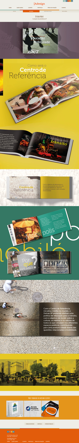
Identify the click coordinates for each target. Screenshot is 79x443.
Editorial (31, 11)
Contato (69, 7)
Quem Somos (20, 7)
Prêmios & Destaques (38, 440)
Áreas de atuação (56, 7)
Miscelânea (65, 11)
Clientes (32, 7)
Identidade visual (48, 11)
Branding (49, 424)
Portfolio (42, 7)
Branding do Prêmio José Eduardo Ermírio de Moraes (30, 424)
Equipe (35, 438)
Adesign (35, 437)
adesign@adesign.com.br (10, 438)
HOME (9, 7)
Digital (13, 11)
